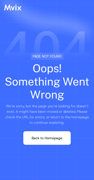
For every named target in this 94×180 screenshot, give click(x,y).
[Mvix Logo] (13, 7)
